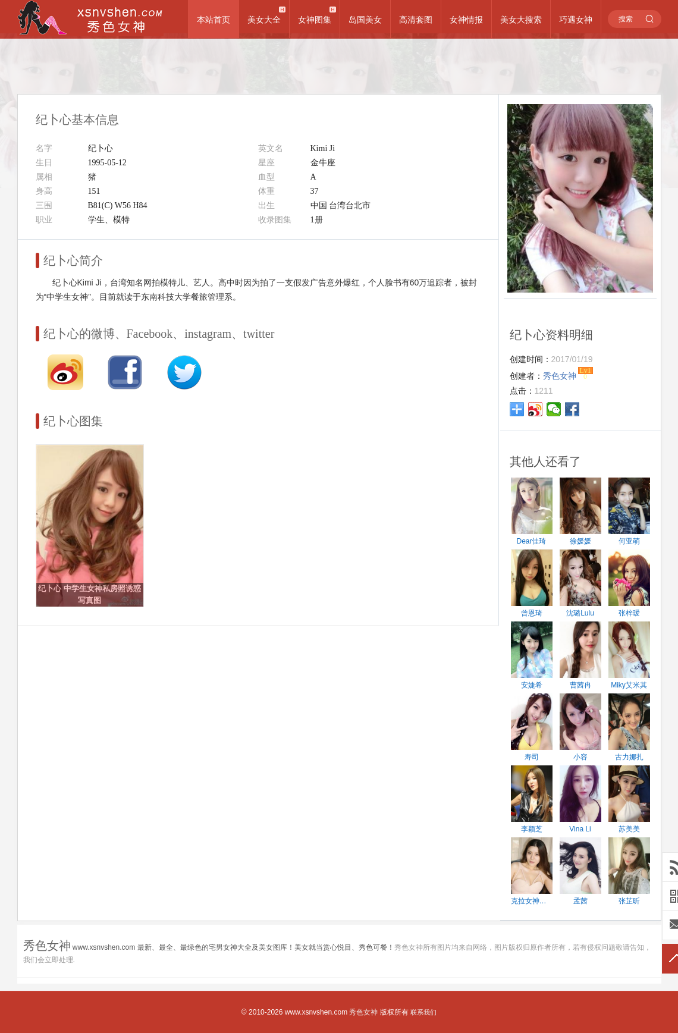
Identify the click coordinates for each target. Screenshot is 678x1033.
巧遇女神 (575, 19)
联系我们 (423, 1012)
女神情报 (466, 19)
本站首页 (213, 19)
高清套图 (415, 19)
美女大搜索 (521, 19)
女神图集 (314, 19)
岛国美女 (365, 19)
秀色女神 (363, 1012)
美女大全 (264, 19)
